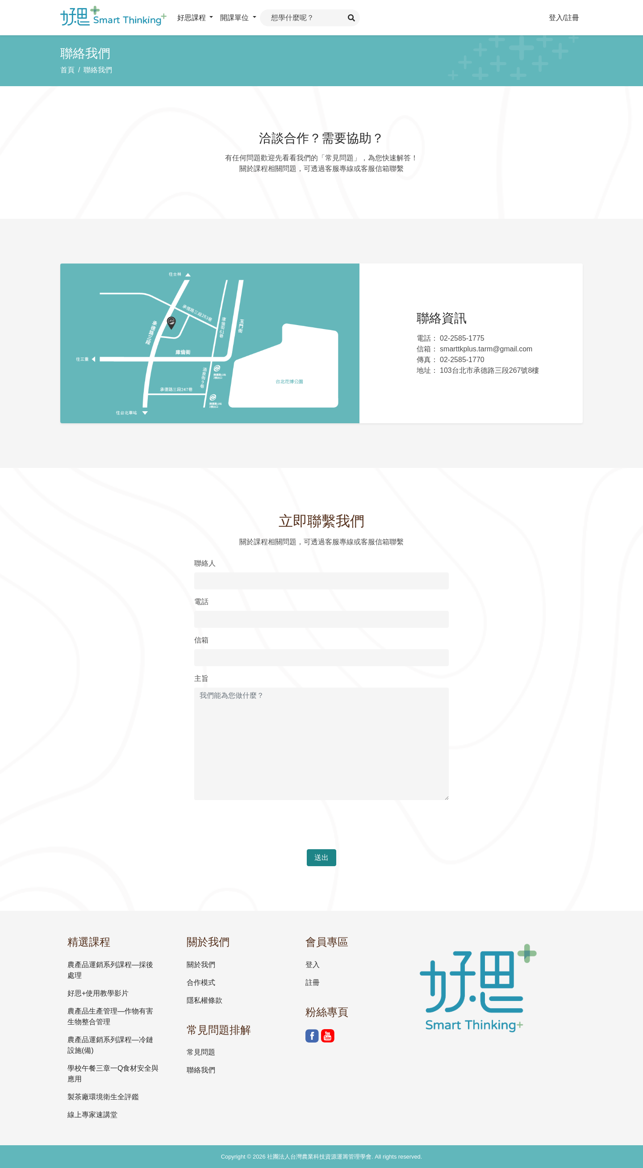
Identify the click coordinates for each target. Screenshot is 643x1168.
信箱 (201, 640)
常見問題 (201, 1052)
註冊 (312, 982)
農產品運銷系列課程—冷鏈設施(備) (110, 1045)
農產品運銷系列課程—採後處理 (110, 970)
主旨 (201, 678)
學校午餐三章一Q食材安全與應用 (113, 1073)
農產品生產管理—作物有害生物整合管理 (110, 1016)
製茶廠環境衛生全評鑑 (103, 1097)
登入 (312, 964)
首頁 (67, 70)
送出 (321, 857)
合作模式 (201, 982)
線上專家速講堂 (92, 1114)
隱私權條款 (204, 1000)
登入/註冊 (564, 17)
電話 (201, 601)
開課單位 (235, 17)
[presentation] (262, 824)
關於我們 (201, 964)
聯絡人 (205, 563)
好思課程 (192, 17)
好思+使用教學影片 (98, 993)
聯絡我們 (98, 70)
